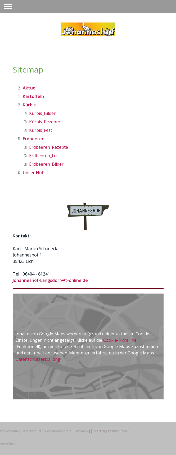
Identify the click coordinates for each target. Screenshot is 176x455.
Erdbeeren (33, 139)
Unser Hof (33, 172)
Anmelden (8, 443)
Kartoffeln (33, 96)
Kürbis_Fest (40, 130)
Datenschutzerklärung (37, 359)
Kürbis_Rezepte (44, 122)
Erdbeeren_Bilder (46, 164)
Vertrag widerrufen (110, 431)
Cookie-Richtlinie (120, 340)
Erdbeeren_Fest (44, 156)
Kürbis (29, 105)
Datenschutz (31, 431)
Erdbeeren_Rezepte (48, 147)
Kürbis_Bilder (42, 113)
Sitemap (81, 431)
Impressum (9, 431)
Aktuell (30, 88)
